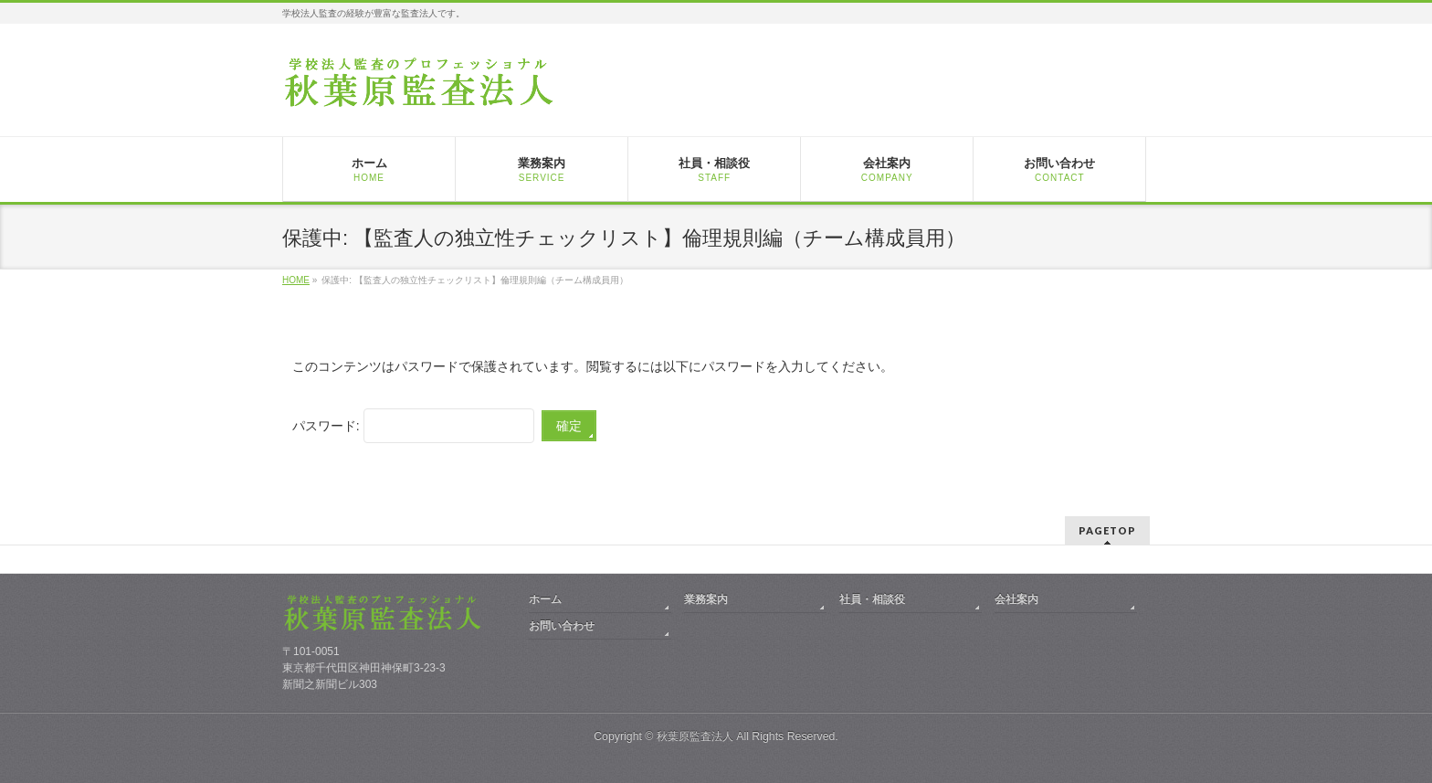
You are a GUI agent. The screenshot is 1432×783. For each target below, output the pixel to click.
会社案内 (1016, 599)
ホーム (545, 599)
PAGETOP (1107, 530)
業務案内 (706, 599)
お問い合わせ (562, 625)
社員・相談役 (872, 599)
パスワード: (413, 425)
